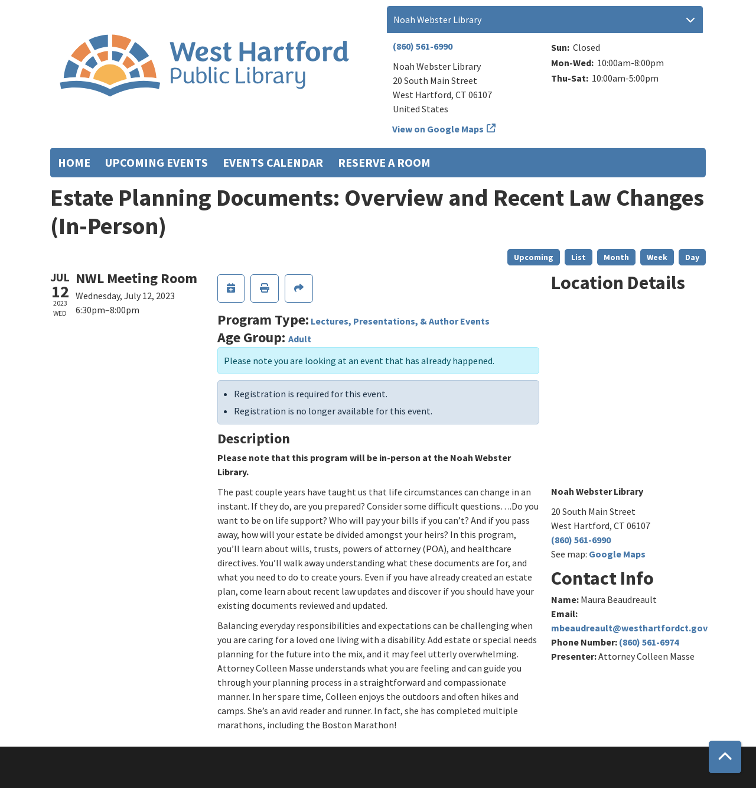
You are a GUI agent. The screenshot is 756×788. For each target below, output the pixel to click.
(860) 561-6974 (649, 642)
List (578, 257)
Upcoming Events (156, 162)
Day (692, 257)
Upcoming (533, 257)
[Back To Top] (725, 757)
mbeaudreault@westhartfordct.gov (629, 628)
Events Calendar (273, 162)
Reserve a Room (384, 162)
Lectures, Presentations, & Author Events (400, 321)
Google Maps (617, 554)
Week (657, 257)
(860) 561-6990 (422, 46)
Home (74, 162)
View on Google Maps (438, 129)
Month (616, 257)
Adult (299, 339)
